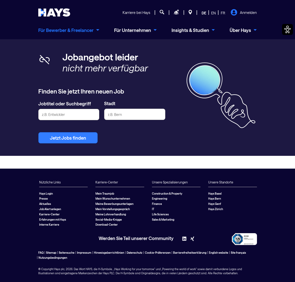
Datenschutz (134, 252)
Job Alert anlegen (50, 209)
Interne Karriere (49, 224)
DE (204, 13)
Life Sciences (160, 214)
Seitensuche (66, 252)
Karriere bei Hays (136, 12)
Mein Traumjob (104, 193)
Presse (43, 198)
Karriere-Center (49, 214)
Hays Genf (214, 203)
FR (223, 13)
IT (153, 209)
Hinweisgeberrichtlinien (109, 252)
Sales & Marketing (163, 219)
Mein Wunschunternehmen (112, 198)
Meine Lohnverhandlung (110, 214)
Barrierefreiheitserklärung (189, 252)
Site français (238, 252)
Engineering (159, 198)
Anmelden (244, 13)
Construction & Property (167, 193)
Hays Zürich (215, 209)
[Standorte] (190, 13)
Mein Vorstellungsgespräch (112, 209)
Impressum (84, 252)
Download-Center (106, 224)
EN (213, 13)
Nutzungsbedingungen (52, 257)
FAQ (41, 252)
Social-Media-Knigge (108, 219)
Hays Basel (215, 193)
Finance (157, 203)
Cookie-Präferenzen (158, 252)
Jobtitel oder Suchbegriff (64, 103)
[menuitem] (68, 30)
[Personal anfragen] (176, 13)
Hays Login (46, 193)
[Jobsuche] (162, 13)
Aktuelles (45, 203)
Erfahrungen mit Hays (52, 219)
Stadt (109, 103)
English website (218, 252)
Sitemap (51, 252)
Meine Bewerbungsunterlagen (114, 203)
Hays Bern (214, 198)
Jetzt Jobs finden (68, 138)
